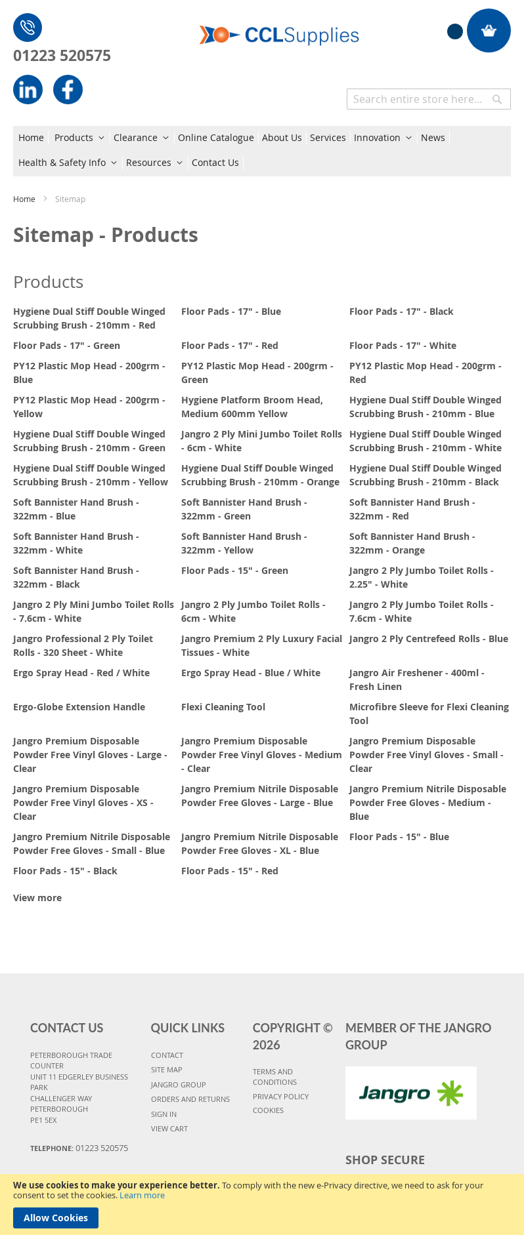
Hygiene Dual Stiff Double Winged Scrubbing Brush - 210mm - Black (425, 475)
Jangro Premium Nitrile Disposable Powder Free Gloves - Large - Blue (259, 795)
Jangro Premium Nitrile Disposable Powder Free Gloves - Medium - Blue (427, 802)
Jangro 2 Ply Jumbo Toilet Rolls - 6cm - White (253, 611)
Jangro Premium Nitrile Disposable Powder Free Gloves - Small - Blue (91, 843)
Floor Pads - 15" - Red (229, 870)
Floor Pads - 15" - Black (65, 870)
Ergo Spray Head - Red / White (81, 672)
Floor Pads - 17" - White (402, 345)
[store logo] (279, 27)
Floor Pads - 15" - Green (234, 570)
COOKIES (268, 1110)
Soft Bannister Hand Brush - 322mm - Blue (76, 509)
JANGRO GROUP (178, 1084)
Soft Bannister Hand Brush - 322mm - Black (76, 577)
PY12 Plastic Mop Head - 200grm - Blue (89, 372)
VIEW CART (169, 1128)
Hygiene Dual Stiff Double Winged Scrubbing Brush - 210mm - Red (89, 318)
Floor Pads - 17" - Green (66, 345)
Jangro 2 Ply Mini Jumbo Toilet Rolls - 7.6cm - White (93, 611)
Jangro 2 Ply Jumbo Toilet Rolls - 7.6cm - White (421, 611)
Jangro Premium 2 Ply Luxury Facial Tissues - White (261, 645)
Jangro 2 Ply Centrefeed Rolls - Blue (428, 638)
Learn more (142, 1195)
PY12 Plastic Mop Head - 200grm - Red (425, 372)
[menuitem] (33, 138)
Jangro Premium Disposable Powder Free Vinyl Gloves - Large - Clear (90, 755)
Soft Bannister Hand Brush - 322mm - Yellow (244, 543)
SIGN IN (164, 1114)
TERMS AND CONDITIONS (275, 1076)
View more (37, 897)
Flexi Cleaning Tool (223, 706)
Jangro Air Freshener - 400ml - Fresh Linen (417, 679)
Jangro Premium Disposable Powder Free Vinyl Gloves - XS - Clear (83, 802)
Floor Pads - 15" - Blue (399, 836)
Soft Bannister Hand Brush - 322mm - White (76, 543)
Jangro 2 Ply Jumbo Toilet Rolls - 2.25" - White (421, 577)
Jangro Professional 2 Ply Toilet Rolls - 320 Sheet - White (83, 645)
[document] (262, 1204)
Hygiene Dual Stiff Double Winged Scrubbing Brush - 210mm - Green (89, 441)
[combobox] (429, 99)
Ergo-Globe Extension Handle (79, 706)
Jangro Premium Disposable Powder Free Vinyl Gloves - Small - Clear (426, 755)
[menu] (262, 151)
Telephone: (79, 1148)
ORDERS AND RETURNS (190, 1099)
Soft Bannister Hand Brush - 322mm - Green (244, 509)
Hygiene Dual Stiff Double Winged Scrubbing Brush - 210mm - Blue (425, 407)
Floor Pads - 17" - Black (401, 311)
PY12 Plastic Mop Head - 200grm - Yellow (89, 407)
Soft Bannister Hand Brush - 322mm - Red (412, 509)
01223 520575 (62, 55)
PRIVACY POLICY (281, 1096)
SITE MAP (167, 1069)
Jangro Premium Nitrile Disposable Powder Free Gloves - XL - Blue (259, 843)
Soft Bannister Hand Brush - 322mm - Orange (412, 543)
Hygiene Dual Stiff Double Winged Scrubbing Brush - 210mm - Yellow (90, 475)
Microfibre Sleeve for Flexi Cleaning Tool (429, 713)
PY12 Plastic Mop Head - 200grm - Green (257, 372)
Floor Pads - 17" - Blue (231, 311)
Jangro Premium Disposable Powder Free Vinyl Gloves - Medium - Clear (261, 755)
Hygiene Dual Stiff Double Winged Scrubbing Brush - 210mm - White (425, 441)
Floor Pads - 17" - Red (229, 345)
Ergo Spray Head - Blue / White (250, 672)
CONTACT (167, 1055)
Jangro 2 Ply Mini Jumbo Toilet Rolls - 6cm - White (261, 441)
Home (25, 198)
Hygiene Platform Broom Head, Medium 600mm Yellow (252, 407)
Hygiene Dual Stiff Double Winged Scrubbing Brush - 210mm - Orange (260, 475)
